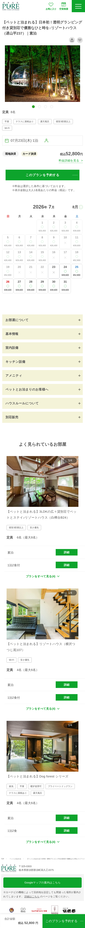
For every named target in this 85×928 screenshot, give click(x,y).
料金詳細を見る (69, 160)
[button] (33, 106)
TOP (2, 859)
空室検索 (63, 6)
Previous (9, 481)
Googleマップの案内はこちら (42, 882)
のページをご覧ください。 (47, 896)
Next (76, 481)
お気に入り (51, 6)
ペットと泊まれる (15, 859)
